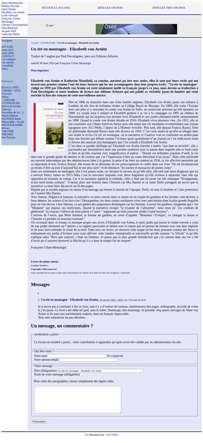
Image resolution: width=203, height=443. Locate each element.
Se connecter (115, 356)
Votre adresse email (46, 359)
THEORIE (7, 134)
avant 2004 (7, 53)
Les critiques (8, 59)
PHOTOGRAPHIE (12, 124)
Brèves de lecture (11, 106)
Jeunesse (6, 109)
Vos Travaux (8, 137)
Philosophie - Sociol (12, 121)
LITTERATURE (10, 103)
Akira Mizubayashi (12, 2)
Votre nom (40, 356)
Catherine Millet (10, 34)
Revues (5, 128)
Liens (4, 68)
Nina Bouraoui (9, 27)
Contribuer (7, 65)
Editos (5, 96)
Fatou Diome (8, 9)
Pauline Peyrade (10, 6)
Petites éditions (9, 115)
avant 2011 (7, 49)
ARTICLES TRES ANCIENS (168, 7)
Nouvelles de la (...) (12, 112)
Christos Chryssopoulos (14, 24)
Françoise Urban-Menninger (11, 20)
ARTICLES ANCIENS (110, 7)
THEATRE (7, 131)
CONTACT (7, 56)
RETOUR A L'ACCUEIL (56, 7)
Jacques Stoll (8, 31)
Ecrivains (6, 93)
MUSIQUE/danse (11, 118)
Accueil (34, 43)
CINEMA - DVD (11, 90)
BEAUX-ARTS (10, 87)
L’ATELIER (8, 99)
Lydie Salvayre (9, 15)
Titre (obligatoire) (45, 370)
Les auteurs (7, 62)
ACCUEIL (7, 46)
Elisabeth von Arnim (12, 12)
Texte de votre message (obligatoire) (57, 374)
